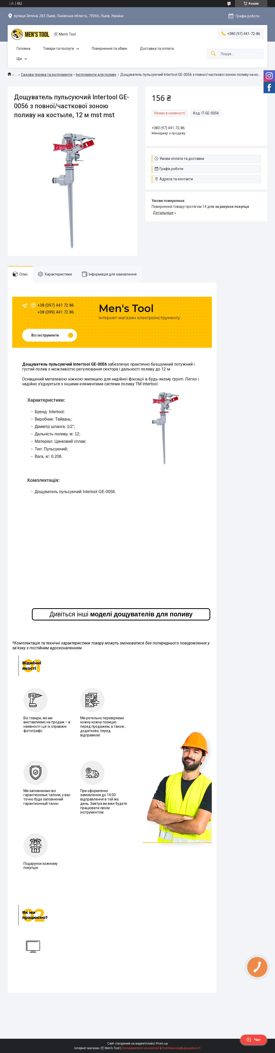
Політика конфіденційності (181, 1048)
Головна (23, 48)
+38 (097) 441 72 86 (55, 305)
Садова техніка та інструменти (46, 75)
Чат (253, 1039)
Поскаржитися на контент (140, 1048)
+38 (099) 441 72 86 (55, 312)
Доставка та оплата (157, 48)
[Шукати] (213, 54)
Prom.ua (162, 1043)
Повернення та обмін (109, 48)
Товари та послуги (58, 48)
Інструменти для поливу (96, 75)
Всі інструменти (45, 335)
